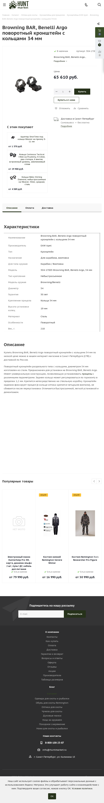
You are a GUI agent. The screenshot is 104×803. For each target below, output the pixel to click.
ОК (52, 796)
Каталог (52, 693)
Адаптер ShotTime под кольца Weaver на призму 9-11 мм (32, 139)
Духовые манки (52, 715)
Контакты (52, 636)
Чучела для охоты (52, 711)
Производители (52, 675)
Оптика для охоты (52, 707)
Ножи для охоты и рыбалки (52, 728)
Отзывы (52, 666)
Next (99, 481)
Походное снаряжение (52, 724)
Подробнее (66, 126)
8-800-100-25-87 (54, 742)
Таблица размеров (52, 679)
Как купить (52, 641)
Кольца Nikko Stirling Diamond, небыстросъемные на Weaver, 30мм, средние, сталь (32, 181)
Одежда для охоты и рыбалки (52, 698)
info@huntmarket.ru (54, 749)
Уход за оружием (52, 719)
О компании (52, 631)
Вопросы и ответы (52, 658)
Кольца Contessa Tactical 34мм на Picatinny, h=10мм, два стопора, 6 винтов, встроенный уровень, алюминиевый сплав (27, 159)
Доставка (52, 649)
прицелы (87, 373)
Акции (52, 671)
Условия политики (82, 788)
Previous (94, 481)
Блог (52, 686)
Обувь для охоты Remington (52, 702)
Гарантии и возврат (52, 653)
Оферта (52, 662)
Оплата (52, 645)
